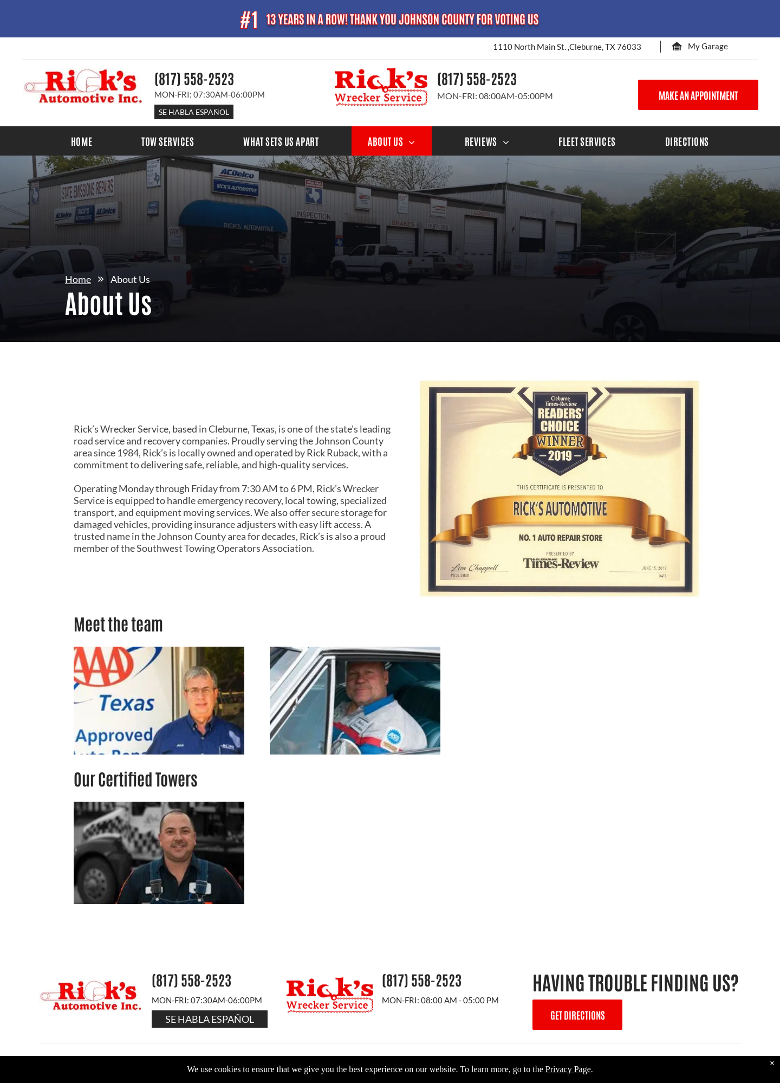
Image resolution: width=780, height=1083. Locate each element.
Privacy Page (568, 1069)
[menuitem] (81, 141)
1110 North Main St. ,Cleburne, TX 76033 (567, 46)
